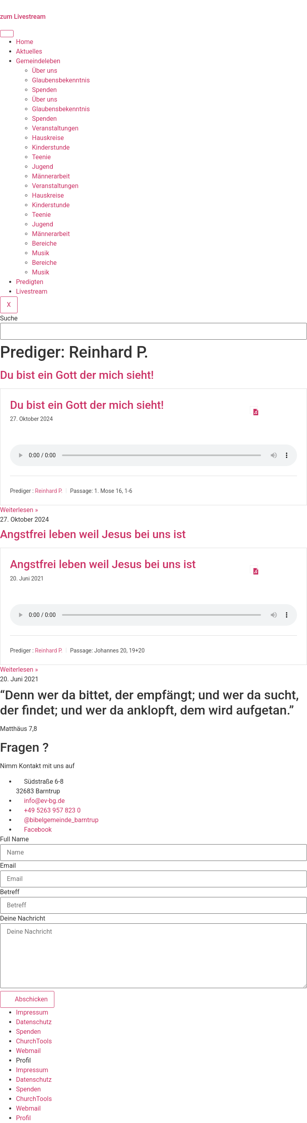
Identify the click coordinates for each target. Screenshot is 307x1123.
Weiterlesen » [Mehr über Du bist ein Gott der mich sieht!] (19, 510)
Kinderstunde (51, 147)
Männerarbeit (51, 176)
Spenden (44, 90)
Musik (40, 253)
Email (8, 866)
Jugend (42, 166)
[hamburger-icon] (7, 33)
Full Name (14, 839)
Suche (9, 318)
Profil (23, 1060)
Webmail (28, 1051)
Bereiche (44, 243)
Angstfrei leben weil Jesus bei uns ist (93, 534)
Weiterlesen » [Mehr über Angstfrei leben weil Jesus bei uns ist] (19, 669)
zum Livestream (23, 16)
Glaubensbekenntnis (61, 80)
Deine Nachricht (22, 918)
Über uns (44, 70)
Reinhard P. (49, 491)
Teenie (41, 157)
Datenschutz (34, 1022)
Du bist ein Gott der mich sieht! (77, 375)
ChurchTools (34, 1041)
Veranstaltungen (55, 128)
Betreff (10, 892)
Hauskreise (48, 138)
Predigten (29, 282)
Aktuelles (29, 51)
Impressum (32, 1012)
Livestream (32, 291)
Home (24, 42)
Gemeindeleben (38, 61)
